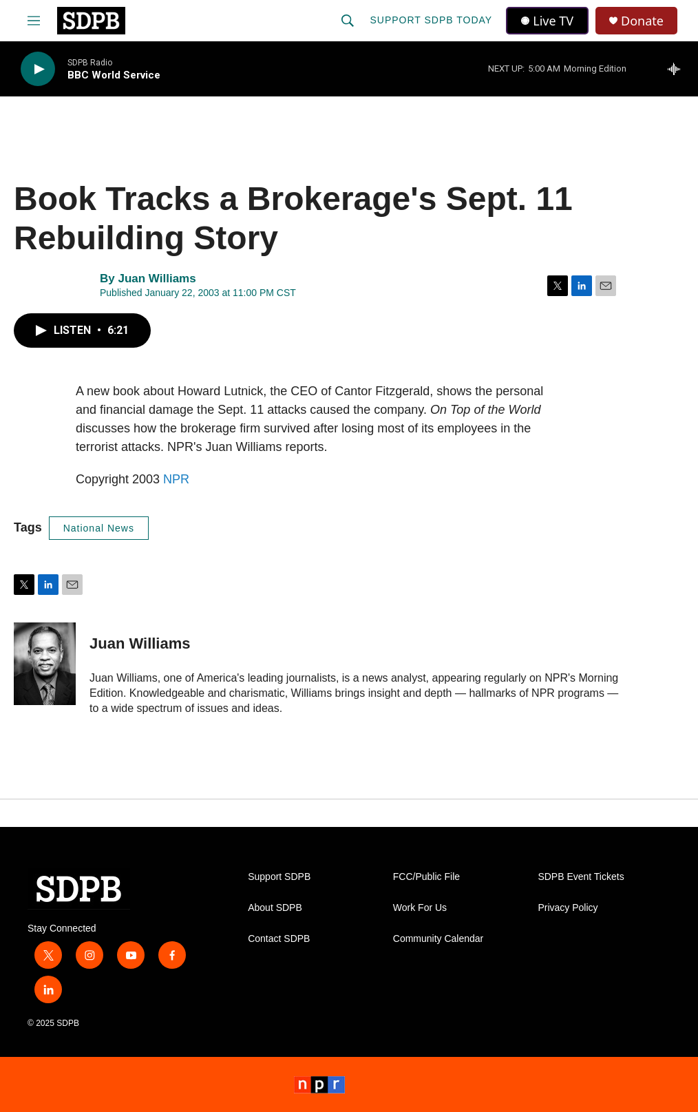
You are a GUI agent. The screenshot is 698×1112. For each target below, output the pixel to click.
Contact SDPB (279, 939)
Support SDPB (279, 877)
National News (98, 528)
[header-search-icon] (348, 20)
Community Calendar (438, 939)
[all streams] (677, 68)
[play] (38, 69)
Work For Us (420, 908)
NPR (176, 479)
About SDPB (275, 908)
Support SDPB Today (431, 19)
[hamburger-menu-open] (34, 20)
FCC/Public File (426, 877)
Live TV (547, 20)
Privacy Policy (567, 908)
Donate (642, 21)
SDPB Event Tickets (581, 877)
